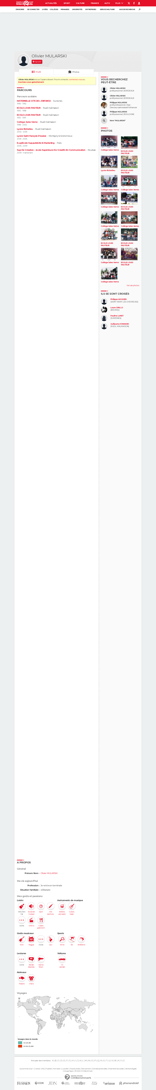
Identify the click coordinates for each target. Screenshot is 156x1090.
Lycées (45, 9)
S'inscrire (20, 9)
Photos (75, 72)
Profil (38, 72)
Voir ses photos (133, 285)
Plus (119, 3)
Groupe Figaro (69, 1071)
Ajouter (38, 62)
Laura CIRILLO (116, 308)
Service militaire (107, 9)
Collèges (54, 9)
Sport (67, 3)
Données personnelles (99, 1069)
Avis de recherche (127, 9)
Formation (57, 1069)
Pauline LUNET (117, 316)
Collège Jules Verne (27, 122)
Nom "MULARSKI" (117, 121)
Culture (80, 3)
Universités (77, 9)
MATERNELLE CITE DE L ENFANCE (34, 101)
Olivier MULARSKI (117, 88)
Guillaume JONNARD (119, 324)
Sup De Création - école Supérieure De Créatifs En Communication (51, 150)
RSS (43, 1069)
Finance (95, 3)
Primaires (65, 9)
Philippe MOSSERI (118, 299)
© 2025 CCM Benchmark (84, 1071)
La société (65, 1069)
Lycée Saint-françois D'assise (31, 136)
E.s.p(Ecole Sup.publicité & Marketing (35, 143)
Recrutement (86, 1069)
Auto (107, 3)
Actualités (51, 3)
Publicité (49, 1069)
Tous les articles (75, 1069)
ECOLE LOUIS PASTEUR (28, 108)
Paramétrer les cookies (116, 1069)
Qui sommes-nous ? (26, 1069)
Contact (37, 1069)
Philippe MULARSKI (118, 102)
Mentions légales (131, 1069)
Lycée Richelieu (25, 129)
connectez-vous (75, 79)
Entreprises (90, 9)
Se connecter (33, 9)
